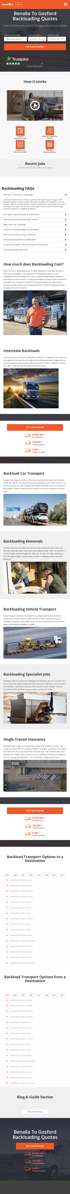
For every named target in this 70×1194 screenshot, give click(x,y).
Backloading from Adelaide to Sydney (21, 880)
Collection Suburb (34, 35)
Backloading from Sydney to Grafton (21, 1072)
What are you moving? (12, 35)
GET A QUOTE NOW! (35, 47)
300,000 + (38, 442)
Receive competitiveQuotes (49, 137)
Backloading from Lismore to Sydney (21, 957)
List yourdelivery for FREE (20, 138)
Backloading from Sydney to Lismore (21, 1077)
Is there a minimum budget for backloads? (21, 229)
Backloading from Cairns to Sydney (20, 924)
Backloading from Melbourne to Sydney (22, 891)
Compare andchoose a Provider (20, 151)
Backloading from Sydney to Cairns (20, 1044)
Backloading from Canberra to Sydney (21, 897)
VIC (23, 875)
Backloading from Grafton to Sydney (21, 952)
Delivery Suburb (53, 35)
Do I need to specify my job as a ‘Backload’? (21, 214)
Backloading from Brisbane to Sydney (21, 886)
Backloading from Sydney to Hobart (20, 1033)
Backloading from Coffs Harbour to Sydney (22, 963)
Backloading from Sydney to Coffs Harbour (22, 1083)
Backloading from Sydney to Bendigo (21, 1055)
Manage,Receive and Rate (50, 151)
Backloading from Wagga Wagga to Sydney (22, 941)
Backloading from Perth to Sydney (20, 902)
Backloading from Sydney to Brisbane (21, 1006)
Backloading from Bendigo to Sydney (21, 935)
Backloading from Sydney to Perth (20, 1022)
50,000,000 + (38, 434)
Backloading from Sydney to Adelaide (21, 1000)
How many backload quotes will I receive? (20, 219)
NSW (7, 875)
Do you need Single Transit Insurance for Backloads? (25, 244)
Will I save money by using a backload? (19, 234)
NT (62, 875)
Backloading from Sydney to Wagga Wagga (22, 1061)
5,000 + (36, 449)
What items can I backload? (14, 224)
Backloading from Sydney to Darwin (20, 1028)
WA (31, 875)
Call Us (19, 4)
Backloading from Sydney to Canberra (21, 1017)
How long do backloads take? (15, 250)
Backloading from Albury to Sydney (20, 930)
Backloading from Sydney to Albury (20, 1050)
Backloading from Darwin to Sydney (20, 908)
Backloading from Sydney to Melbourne (22, 1011)
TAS (46, 875)
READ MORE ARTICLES (35, 1112)
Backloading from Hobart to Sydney (20, 913)
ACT (54, 875)
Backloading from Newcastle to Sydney (21, 946)
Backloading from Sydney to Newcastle (21, 1066)
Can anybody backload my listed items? (19, 239)
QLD (15, 875)
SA (39, 875)
